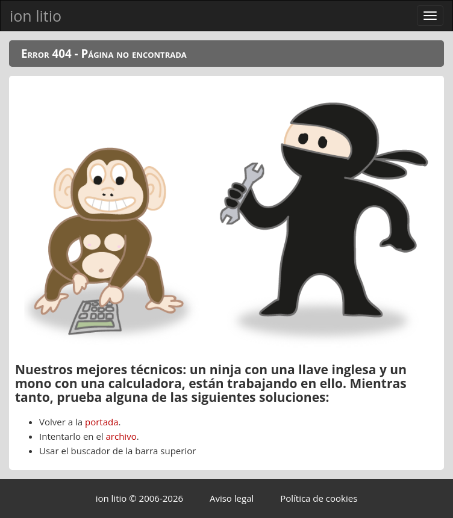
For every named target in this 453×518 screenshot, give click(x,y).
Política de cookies (318, 498)
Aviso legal (232, 498)
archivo (121, 436)
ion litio (35, 15)
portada (102, 422)
